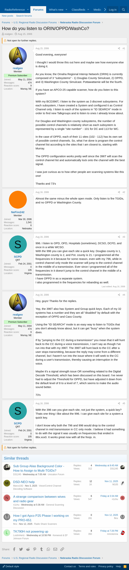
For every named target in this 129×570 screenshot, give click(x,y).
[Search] (123, 9)
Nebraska (27, 228)
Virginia (28, 273)
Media (97, 9)
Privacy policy (105, 566)
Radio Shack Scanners (45, 524)
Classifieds (78, 9)
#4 (124, 295)
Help (118, 566)
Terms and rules (87, 566)
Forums (38, 9)
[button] (27, 9)
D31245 (17, 474)
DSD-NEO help (24, 482)
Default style (11, 566)
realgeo (9, 34)
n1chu (16, 505)
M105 (115, 484)
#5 (124, 403)
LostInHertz (19, 535)
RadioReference (15, 9)
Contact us (70, 566)
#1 (124, 48)
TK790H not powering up (30, 531)
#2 (124, 192)
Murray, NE (26, 89)
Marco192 (18, 485)
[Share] (119, 48)
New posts (7, 15)
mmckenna (112, 534)
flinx (15, 524)
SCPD (18, 256)
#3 (124, 237)
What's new (56, 9)
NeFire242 (18, 212)
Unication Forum (56, 474)
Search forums (24, 15)
